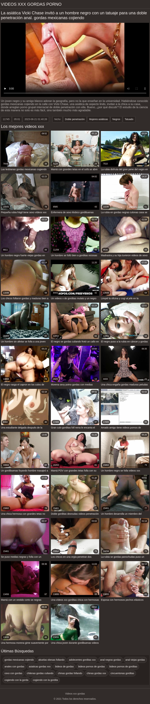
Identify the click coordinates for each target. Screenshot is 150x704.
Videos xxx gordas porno (31, 4)
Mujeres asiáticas (98, 119)
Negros (116, 119)
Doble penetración (75, 119)
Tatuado (129, 119)
